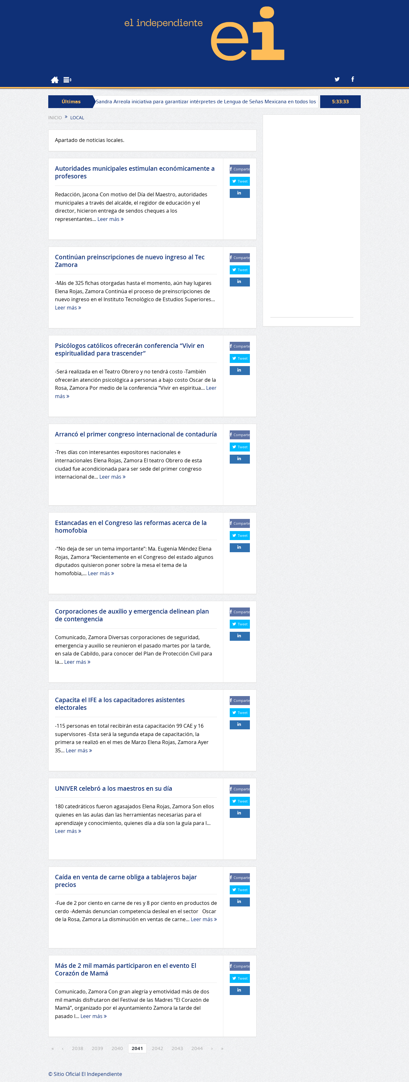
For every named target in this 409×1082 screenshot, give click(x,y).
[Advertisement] (311, 219)
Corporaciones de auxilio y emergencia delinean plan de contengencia (132, 615)
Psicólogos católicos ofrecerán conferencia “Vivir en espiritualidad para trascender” (129, 349)
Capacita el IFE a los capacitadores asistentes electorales (120, 704)
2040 (117, 1048)
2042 (157, 1048)
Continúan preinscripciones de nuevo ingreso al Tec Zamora (129, 261)
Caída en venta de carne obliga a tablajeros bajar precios (126, 881)
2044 (197, 1048)
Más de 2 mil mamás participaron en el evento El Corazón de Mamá (125, 969)
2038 (77, 1048)
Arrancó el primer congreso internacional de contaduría (136, 434)
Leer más (110, 219)
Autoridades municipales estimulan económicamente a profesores (135, 172)
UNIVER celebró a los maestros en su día (113, 788)
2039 (97, 1048)
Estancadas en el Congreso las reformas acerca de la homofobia (131, 527)
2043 (177, 1048)
